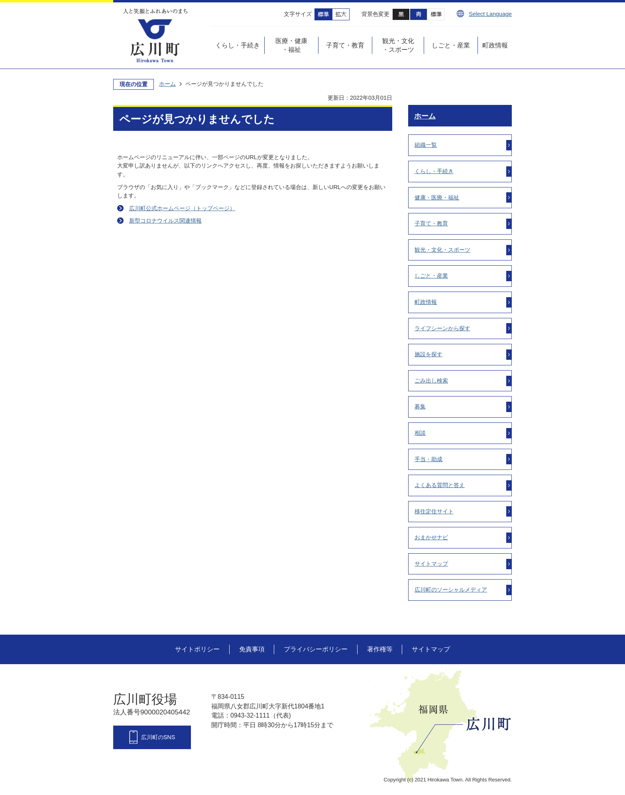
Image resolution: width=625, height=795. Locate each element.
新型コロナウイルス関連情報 (165, 220)
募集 (420, 406)
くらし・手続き (434, 171)
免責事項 (252, 649)
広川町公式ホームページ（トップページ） (182, 208)
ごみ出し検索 (431, 380)
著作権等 (380, 649)
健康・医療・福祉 (437, 197)
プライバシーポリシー (316, 649)
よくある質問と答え (440, 485)
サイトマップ (431, 563)
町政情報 (426, 302)
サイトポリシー (197, 649)
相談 (420, 433)
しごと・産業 (431, 275)
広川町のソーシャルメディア (451, 589)
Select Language (490, 14)
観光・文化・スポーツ (442, 250)
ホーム (167, 84)
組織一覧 (426, 145)
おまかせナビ (431, 537)
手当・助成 (428, 459)
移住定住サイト (434, 511)
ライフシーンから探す (442, 328)
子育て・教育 (431, 223)
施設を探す (428, 354)
